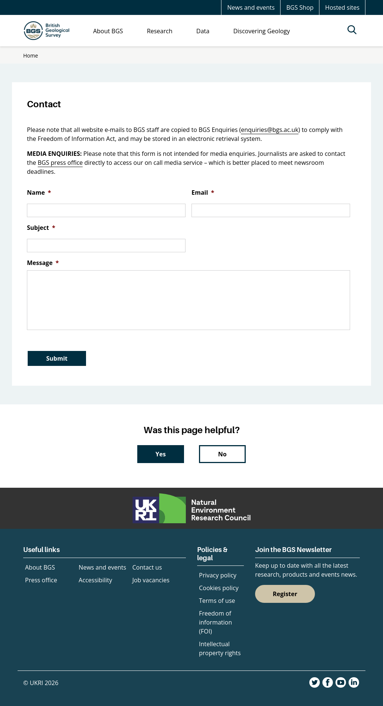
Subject (41, 228)
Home (30, 55)
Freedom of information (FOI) (215, 622)
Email (203, 193)
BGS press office (60, 162)
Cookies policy (219, 588)
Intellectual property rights (220, 648)
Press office (41, 580)
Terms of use (217, 600)
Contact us (147, 567)
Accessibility (95, 580)
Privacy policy (217, 575)
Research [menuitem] (159, 31)
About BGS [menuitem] (108, 31)
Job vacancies (150, 580)
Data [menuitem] (202, 31)
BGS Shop (299, 7)
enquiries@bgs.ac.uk (269, 130)
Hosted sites (342, 7)
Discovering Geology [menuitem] (261, 31)
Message (43, 263)
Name (39, 193)
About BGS (40, 567)
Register (285, 594)
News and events (251, 7)
